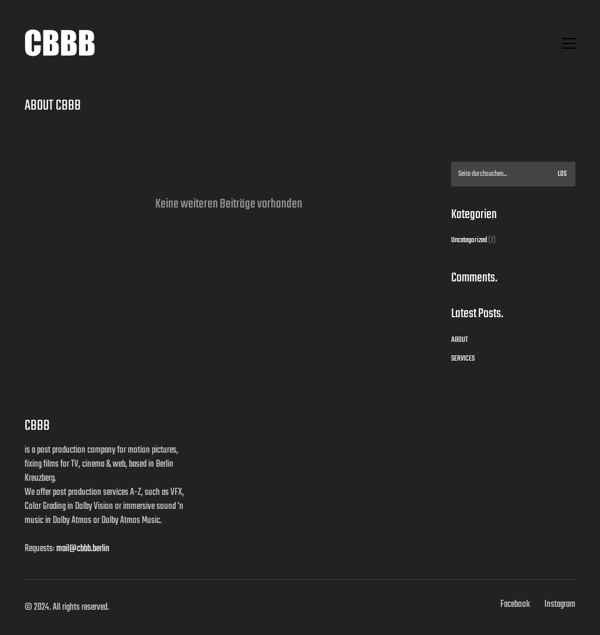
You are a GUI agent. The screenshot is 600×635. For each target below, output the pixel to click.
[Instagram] (559, 604)
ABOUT (459, 340)
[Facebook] (515, 604)
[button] (568, 43)
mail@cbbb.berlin (83, 549)
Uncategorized (469, 240)
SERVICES (463, 359)
